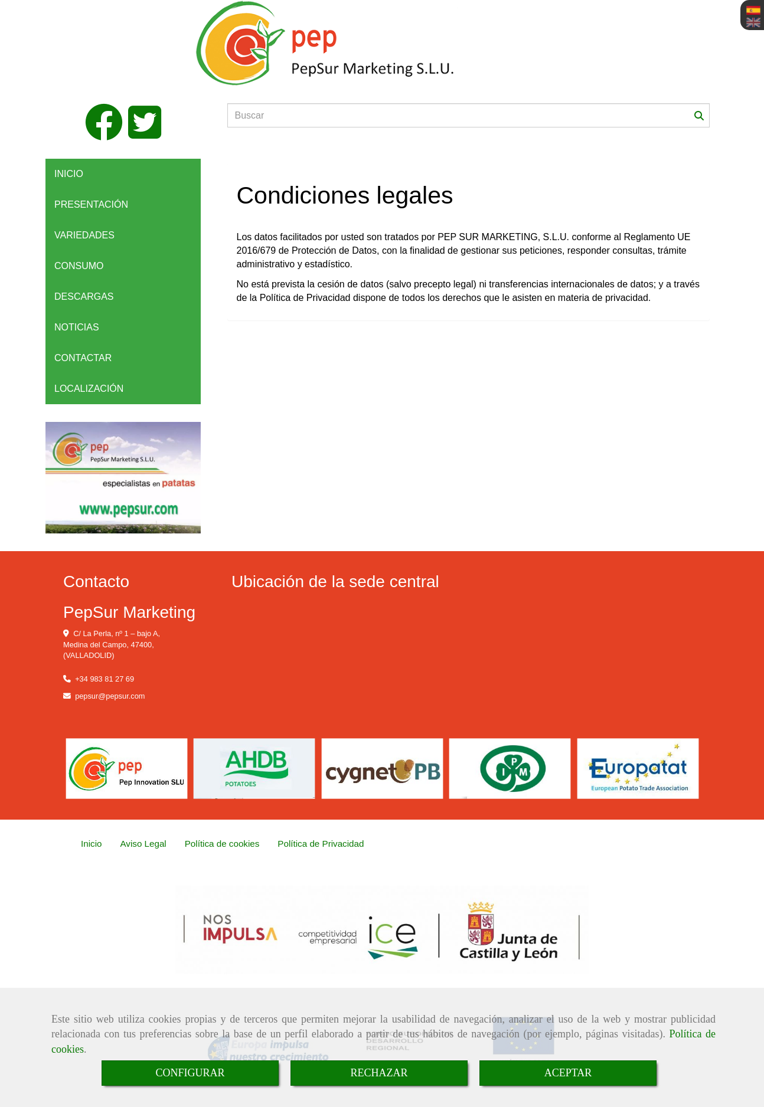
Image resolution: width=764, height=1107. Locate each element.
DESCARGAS (83, 297)
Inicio (91, 844)
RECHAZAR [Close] (378, 1073)
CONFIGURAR (189, 1073)
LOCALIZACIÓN (88, 389)
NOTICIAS (76, 327)
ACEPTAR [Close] (568, 1073)
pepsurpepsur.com (110, 696)
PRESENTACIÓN (91, 204)
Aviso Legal (143, 844)
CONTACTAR (83, 358)
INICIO (68, 174)
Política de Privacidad (320, 844)
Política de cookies (222, 844)
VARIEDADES (84, 235)
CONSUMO (79, 266)
